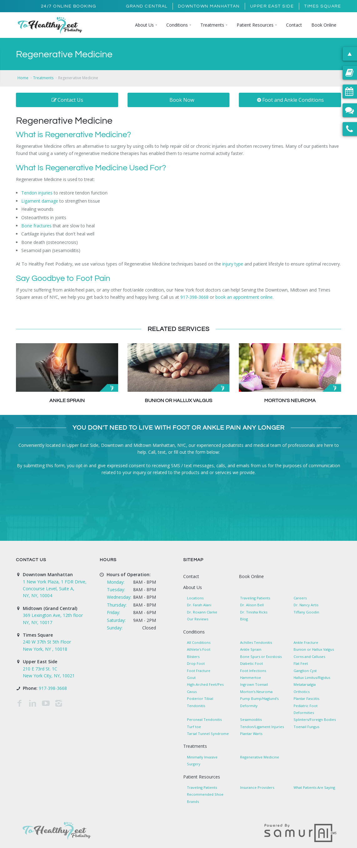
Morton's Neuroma (290, 400)
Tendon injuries (37, 193)
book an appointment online (244, 297)
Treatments (43, 77)
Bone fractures (36, 226)
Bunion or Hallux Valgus (178, 400)
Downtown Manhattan (209, 6)
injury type (232, 264)
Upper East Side (272, 6)
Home (23, 77)
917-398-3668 (194, 297)
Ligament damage (39, 201)
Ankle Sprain (67, 400)
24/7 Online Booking (68, 6)
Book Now (181, 99)
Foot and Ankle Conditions (290, 99)
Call (151, 452)
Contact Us (67, 99)
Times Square (322, 6)
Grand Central (147, 6)
